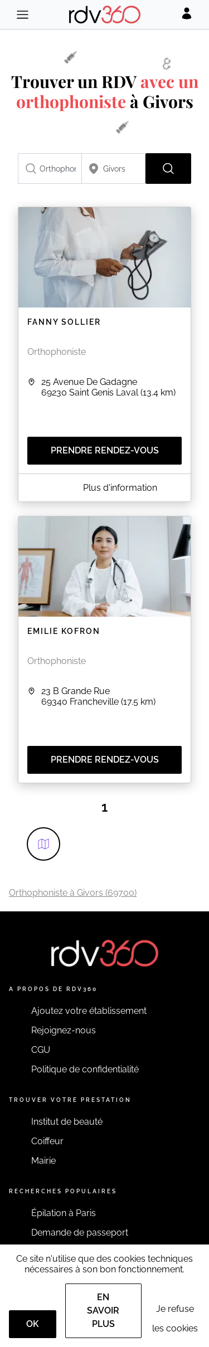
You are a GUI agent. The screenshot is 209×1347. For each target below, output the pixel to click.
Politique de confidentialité (85, 1069)
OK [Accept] (32, 1324)
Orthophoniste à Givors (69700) (73, 892)
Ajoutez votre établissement (89, 1011)
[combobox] (50, 168)
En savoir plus (103, 1310)
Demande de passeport (79, 1232)
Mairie (43, 1160)
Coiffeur (47, 1141)
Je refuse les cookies (175, 1319)
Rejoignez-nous (63, 1030)
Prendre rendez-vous (105, 450)
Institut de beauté (67, 1121)
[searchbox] (50, 168)
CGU (40, 1050)
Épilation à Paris (63, 1213)
